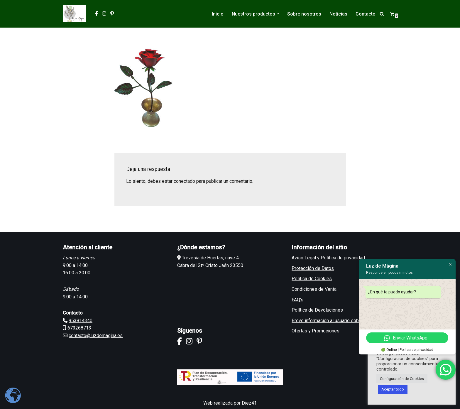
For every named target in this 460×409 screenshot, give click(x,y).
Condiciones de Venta (314, 289)
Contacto (366, 14)
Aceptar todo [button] (392, 389)
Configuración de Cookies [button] (402, 378)
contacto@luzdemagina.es (96, 335)
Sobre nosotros (304, 14)
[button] (278, 14)
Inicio (218, 14)
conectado (184, 181)
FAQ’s (297, 299)
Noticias (338, 14)
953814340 (80, 320)
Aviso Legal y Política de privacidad (328, 258)
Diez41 (249, 403)
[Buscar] (382, 14)
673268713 (79, 328)
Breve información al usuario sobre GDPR (334, 320)
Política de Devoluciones (317, 310)
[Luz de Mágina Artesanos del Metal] (74, 13)
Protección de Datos (313, 268)
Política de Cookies (312, 278)
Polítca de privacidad (416, 350)
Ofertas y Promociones (315, 331)
